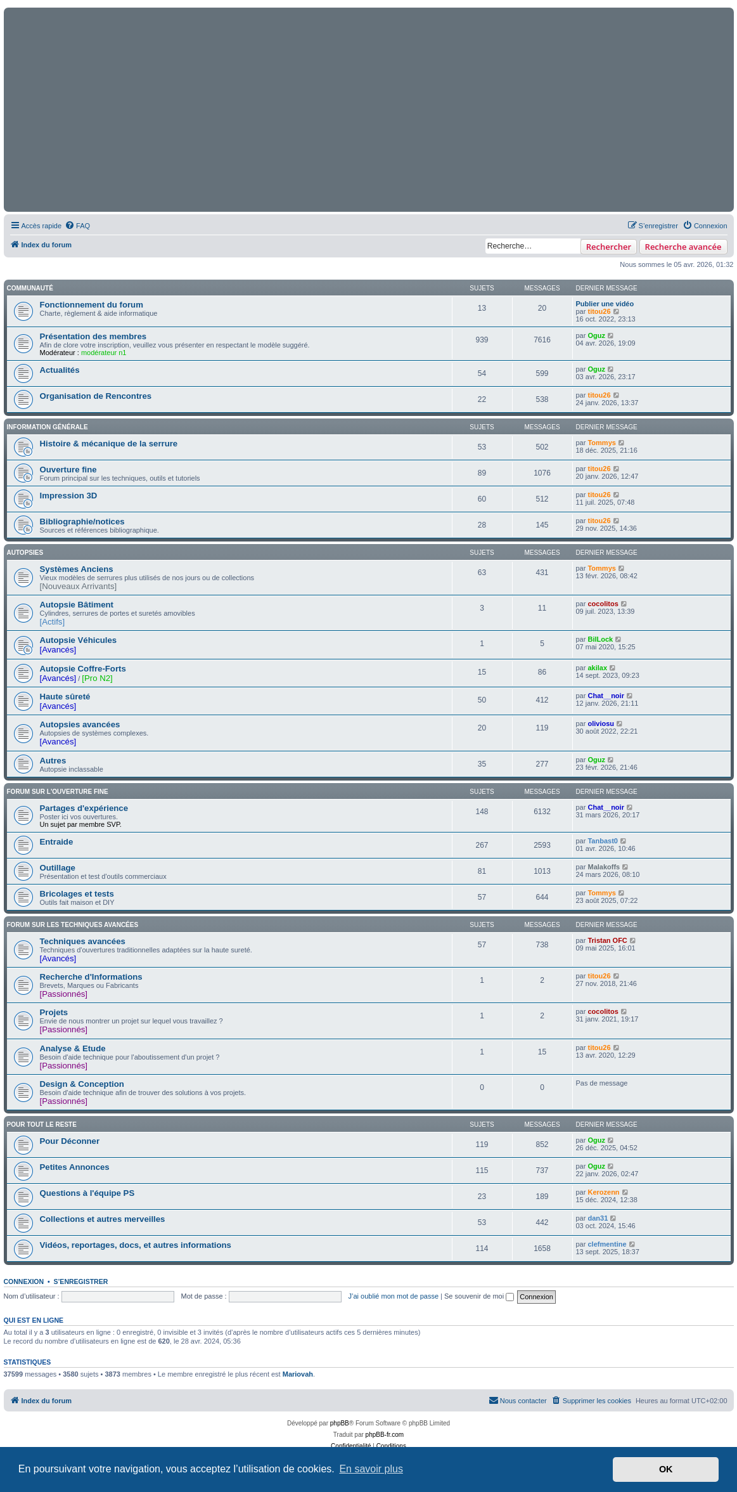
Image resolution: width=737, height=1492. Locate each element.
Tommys (601, 442)
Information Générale (47, 427)
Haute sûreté (65, 696)
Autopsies (25, 552)
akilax (597, 667)
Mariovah (298, 1374)
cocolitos (602, 603)
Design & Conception (82, 1084)
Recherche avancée (683, 246)
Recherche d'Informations (91, 977)
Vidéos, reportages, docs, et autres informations (135, 1245)
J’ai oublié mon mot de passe (394, 1296)
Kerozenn (603, 1192)
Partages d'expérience (84, 808)
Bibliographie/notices (82, 521)
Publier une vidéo (605, 304)
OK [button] (666, 1469)
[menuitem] (77, 225)
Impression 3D (69, 495)
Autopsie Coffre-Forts (83, 668)
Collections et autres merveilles (102, 1219)
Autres (53, 760)
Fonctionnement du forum (91, 304)
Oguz (596, 335)
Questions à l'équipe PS (87, 1193)
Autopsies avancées (80, 724)
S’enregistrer (80, 1281)
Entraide (57, 842)
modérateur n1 (104, 352)
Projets (54, 1012)
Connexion (24, 1281)
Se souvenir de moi (479, 1296)
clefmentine (606, 1244)
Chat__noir (605, 695)
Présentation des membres (93, 336)
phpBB (339, 1423)
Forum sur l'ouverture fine (57, 791)
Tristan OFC (607, 940)
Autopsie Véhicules (78, 640)
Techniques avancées (82, 941)
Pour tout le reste (42, 1124)
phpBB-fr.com (385, 1434)
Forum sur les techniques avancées (73, 924)
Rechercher (608, 246)
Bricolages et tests (77, 893)
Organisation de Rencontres (96, 396)
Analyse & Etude (73, 1048)
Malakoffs (603, 867)
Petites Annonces (75, 1167)
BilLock (600, 639)
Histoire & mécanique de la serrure (109, 443)
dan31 (597, 1218)
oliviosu (600, 723)
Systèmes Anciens (76, 569)
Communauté (30, 288)
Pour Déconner (70, 1141)
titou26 (598, 311)
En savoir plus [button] (371, 1468)
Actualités (60, 370)
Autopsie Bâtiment (77, 604)
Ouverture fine (68, 469)
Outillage (57, 867)
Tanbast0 (602, 841)
